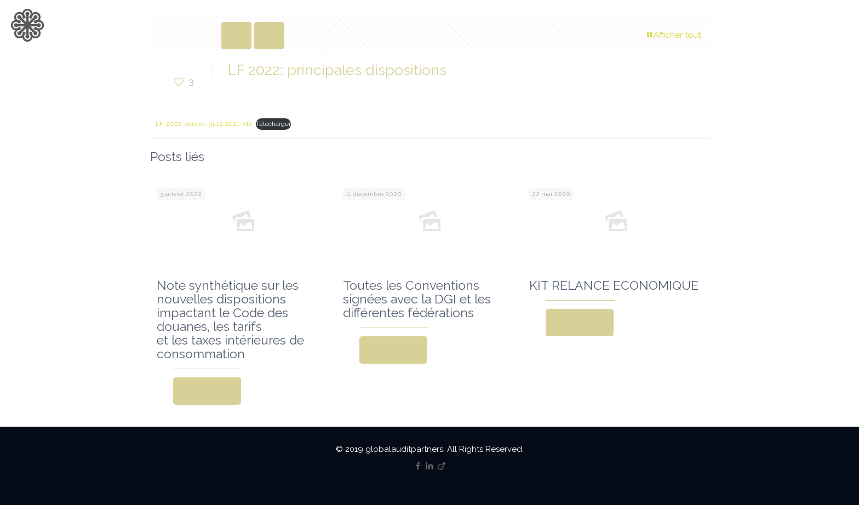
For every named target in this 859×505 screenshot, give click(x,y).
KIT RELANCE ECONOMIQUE (613, 285)
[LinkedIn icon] (430, 466)
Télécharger (273, 124)
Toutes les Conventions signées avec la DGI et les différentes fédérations (417, 299)
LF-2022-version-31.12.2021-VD (203, 124)
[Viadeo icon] (441, 466)
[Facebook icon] (418, 466)
